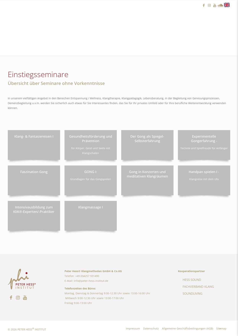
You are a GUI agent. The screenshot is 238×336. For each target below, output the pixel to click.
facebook (203, 5)
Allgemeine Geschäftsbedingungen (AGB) (187, 328)
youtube (215, 5)
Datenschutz (151, 328)
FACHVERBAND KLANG (198, 287)
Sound (220, 5)
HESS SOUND (192, 280)
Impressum (133, 328)
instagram (209, 5)
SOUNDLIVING (192, 293)
